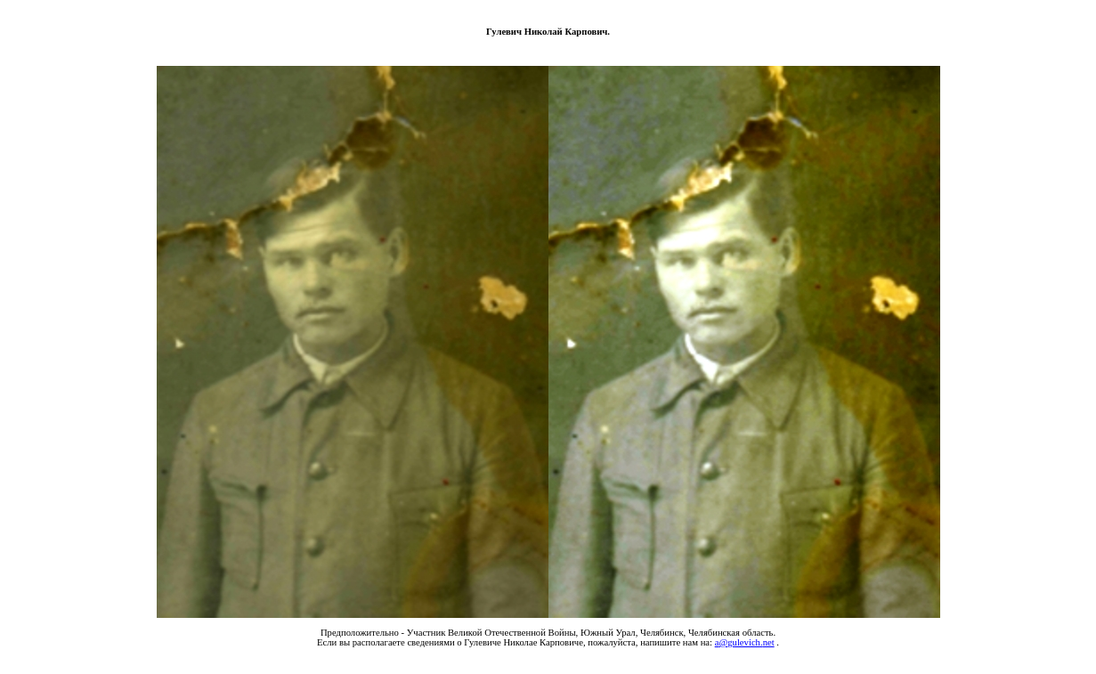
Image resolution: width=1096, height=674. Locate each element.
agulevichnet (745, 642)
